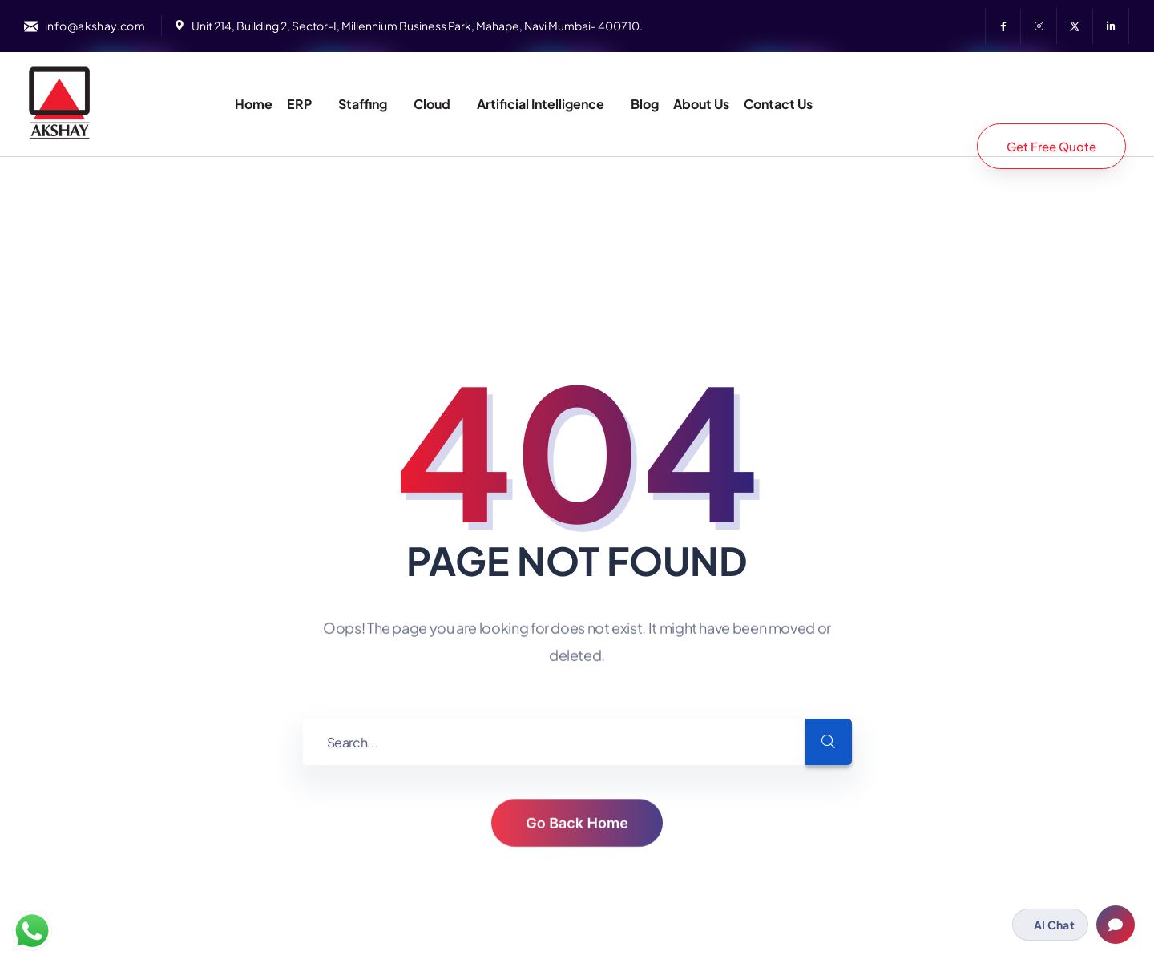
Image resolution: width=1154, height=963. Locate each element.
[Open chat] (1115, 924)
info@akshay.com (95, 25)
